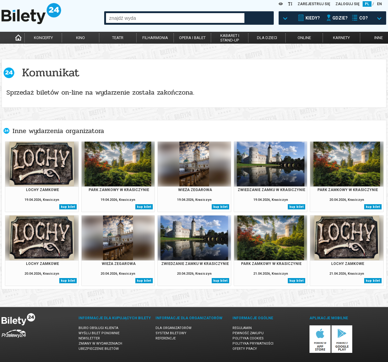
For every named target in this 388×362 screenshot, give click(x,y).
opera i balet (192, 37)
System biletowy (171, 333)
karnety (341, 37)
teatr (117, 37)
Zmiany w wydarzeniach (100, 344)
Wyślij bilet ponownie (99, 333)
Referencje (166, 338)
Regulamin (242, 328)
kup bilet (68, 207)
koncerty (43, 37)
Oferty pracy (244, 349)
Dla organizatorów (174, 328)
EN (379, 4)
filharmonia (155, 37)
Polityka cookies (248, 338)
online (304, 37)
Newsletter (89, 338)
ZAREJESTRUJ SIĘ (314, 4)
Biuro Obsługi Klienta (98, 328)
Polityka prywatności (252, 344)
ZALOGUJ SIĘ (347, 4)
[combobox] (175, 18)
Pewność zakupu (248, 333)
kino (80, 37)
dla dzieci (267, 37)
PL (367, 4)
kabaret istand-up (229, 37)
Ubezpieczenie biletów (99, 349)
